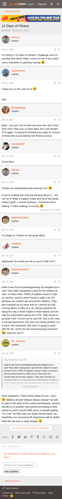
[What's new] (51, 4)
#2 (59, 83)
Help (50, 493)
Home (5, 496)
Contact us (7, 493)
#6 (59, 230)
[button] (4, 4)
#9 (59, 353)
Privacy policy (39, 493)
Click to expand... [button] (31, 386)
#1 (59, 49)
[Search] (58, 4)
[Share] (55, 50)
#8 (59, 282)
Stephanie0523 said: (13, 360)
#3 (59, 120)
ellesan (7, 30)
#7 (59, 256)
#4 (59, 156)
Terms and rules (22, 493)
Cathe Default (10, 488)
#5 (59, 182)
